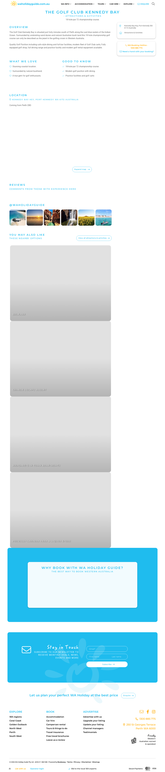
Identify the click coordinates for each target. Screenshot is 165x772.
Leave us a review (55, 740)
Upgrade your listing (94, 720)
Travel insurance (55, 732)
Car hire (50, 720)
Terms (69, 762)
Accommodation (83, 4)
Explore (128, 4)
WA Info (65, 4)
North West (15, 728)
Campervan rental (56, 724)
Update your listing (93, 724)
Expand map (80, 169)
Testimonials (90, 732)
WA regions (15, 717)
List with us (21, 769)
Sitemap (96, 762)
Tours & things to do (56, 728)
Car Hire (114, 4)
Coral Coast (15, 720)
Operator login (38, 769)
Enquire (145, 4)
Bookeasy (61, 762)
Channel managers (93, 728)
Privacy (77, 762)
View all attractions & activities (92, 238)
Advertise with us (92, 717)
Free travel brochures (57, 736)
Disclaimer (86, 762)
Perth (12, 732)
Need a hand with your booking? (137, 51)
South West (15, 736)
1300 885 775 (136, 48)
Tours (101, 4)
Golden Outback (18, 724)
